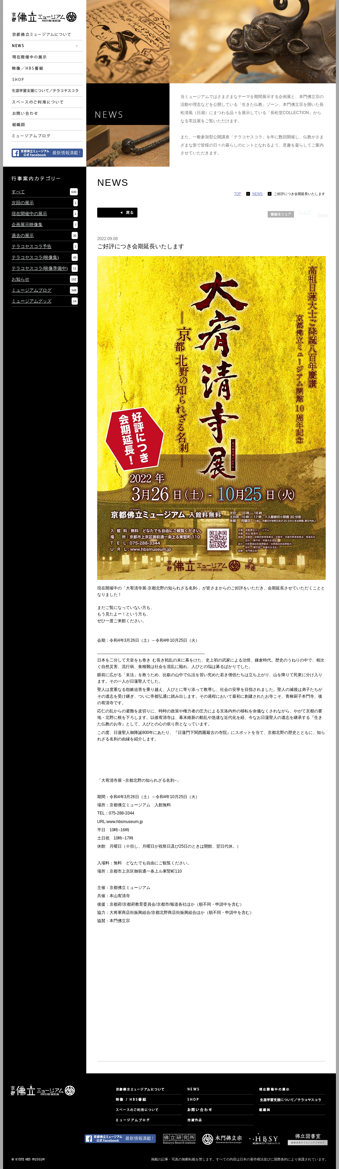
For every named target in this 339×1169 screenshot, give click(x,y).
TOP (237, 194)
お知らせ (20, 279)
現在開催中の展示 (29, 213)
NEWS (257, 194)
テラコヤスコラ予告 (31, 246)
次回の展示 (23, 202)
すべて (18, 191)
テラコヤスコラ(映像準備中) (40, 268)
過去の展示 (23, 235)
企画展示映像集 (27, 224)
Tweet (322, 215)
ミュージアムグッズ (31, 301)
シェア (305, 211)
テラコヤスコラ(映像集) (35, 257)
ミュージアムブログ (31, 290)
